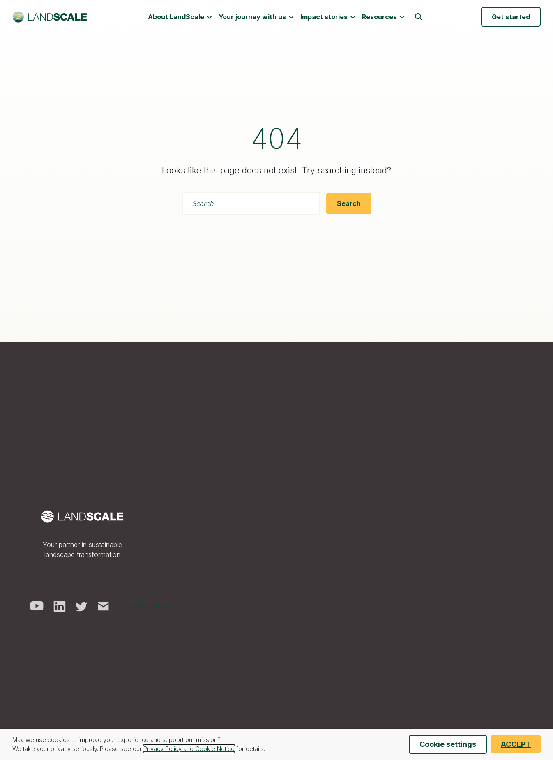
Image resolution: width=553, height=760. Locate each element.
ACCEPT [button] (516, 744)
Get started (511, 18)
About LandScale (180, 17)
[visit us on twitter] (82, 605)
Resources (383, 17)
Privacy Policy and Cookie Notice (189, 749)
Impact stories (327, 17)
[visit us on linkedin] (59, 605)
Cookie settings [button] (447, 744)
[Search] (348, 203)
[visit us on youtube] (37, 605)
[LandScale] (49, 18)
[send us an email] (103, 605)
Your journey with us (256, 17)
